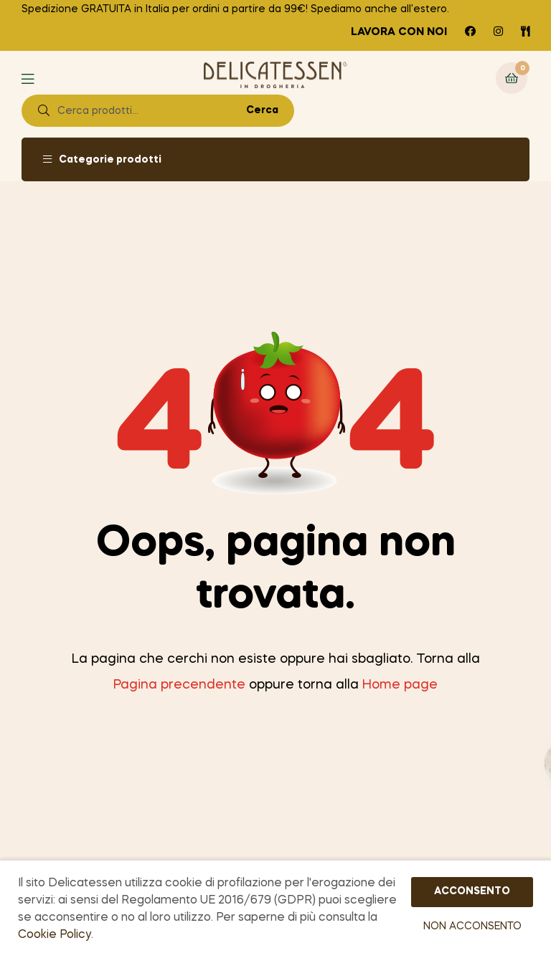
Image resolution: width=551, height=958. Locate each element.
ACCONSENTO (472, 891)
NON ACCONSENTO (472, 926)
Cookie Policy (54, 935)
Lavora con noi (399, 32)
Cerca (262, 110)
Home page (400, 685)
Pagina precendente (179, 685)
